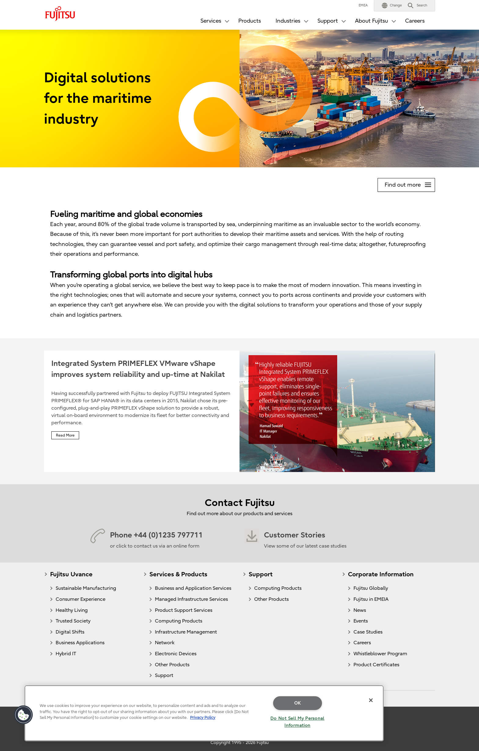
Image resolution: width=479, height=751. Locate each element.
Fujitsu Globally (370, 588)
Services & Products (178, 574)
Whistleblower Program (380, 653)
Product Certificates (376, 664)
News (359, 610)
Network (164, 642)
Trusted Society (73, 621)
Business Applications (80, 642)
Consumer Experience (80, 599)
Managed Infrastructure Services (191, 599)
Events (360, 621)
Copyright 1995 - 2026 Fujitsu (239, 742)
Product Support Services (183, 610)
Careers (415, 21)
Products (249, 21)
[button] (392, 5)
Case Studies (367, 632)
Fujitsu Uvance (71, 574)
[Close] (371, 700)
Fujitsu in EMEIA (371, 599)
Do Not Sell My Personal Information (297, 722)
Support (164, 675)
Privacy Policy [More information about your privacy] (202, 717)
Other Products (172, 664)
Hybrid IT (66, 653)
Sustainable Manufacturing (86, 588)
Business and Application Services (193, 588)
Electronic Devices (175, 653)
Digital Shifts (70, 632)
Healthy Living (72, 610)
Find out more (410, 183)
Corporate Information (381, 574)
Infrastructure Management (186, 632)
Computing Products (178, 621)
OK (297, 703)
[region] (204, 713)
